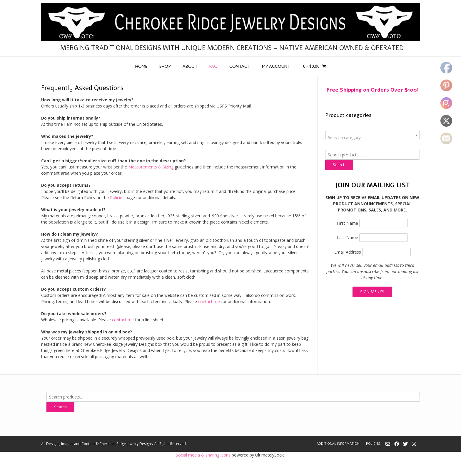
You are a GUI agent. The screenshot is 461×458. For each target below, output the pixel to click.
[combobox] (372, 135)
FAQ (213, 66)
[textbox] (372, 137)
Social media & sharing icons (204, 455)
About (190, 66)
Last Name (347, 237)
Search (339, 165)
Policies (117, 197)
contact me (209, 301)
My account (276, 66)
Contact (239, 66)
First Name (347, 223)
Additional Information (338, 443)
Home (141, 66)
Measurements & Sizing (151, 167)
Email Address (347, 252)
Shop (165, 66)
